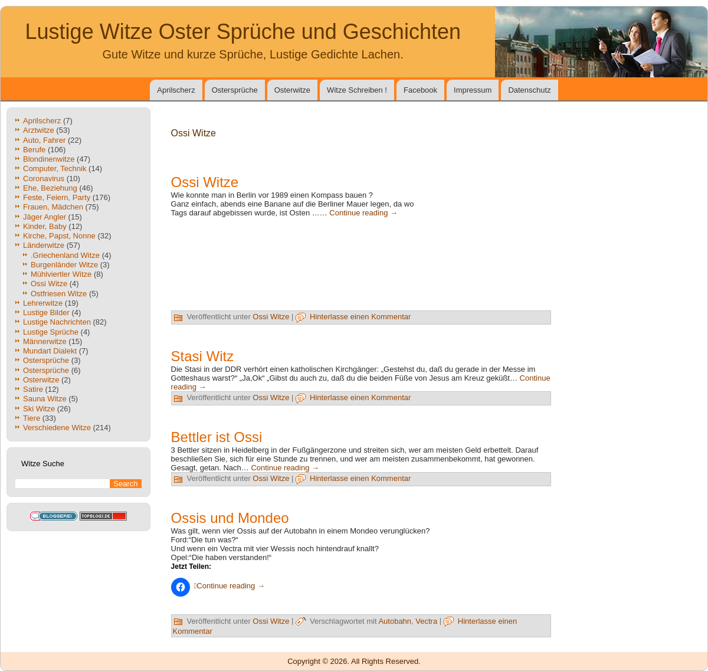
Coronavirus (43, 178)
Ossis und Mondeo (230, 518)
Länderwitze (43, 245)
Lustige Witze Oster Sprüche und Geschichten (243, 31)
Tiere (31, 418)
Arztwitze (38, 130)
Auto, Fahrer (44, 140)
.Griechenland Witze (65, 255)
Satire (33, 389)
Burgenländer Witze (64, 264)
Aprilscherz (176, 90)
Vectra (426, 621)
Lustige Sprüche (50, 332)
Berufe (34, 149)
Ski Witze (39, 408)
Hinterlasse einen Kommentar (360, 316)
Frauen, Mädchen (53, 206)
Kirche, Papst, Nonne (59, 235)
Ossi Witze (49, 283)
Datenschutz (529, 90)
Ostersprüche (235, 90)
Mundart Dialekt (50, 350)
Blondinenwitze (48, 159)
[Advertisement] (492, 250)
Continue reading (363, 212)
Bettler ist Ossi (217, 437)
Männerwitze (45, 341)
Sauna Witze (45, 398)
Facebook (420, 90)
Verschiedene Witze (57, 427)
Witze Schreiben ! (357, 90)
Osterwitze (292, 90)
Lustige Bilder (46, 312)
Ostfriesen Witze (59, 293)
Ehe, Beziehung (50, 188)
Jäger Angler (44, 216)
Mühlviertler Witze (61, 274)
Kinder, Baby (45, 226)
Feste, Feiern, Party (56, 197)
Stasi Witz (202, 356)
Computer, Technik (54, 168)
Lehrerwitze (43, 303)
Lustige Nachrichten (57, 322)
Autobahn (394, 621)
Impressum (472, 90)
